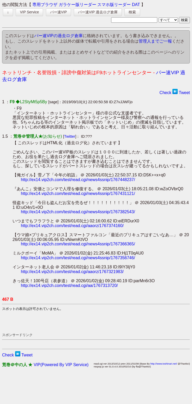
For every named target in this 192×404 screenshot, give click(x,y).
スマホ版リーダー (114, 4)
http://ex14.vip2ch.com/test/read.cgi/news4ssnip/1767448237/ (78, 179)
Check (165, 92)
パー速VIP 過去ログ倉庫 (98, 12)
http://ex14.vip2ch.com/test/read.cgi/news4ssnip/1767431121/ (78, 193)
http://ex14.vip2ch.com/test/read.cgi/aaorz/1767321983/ (72, 271)
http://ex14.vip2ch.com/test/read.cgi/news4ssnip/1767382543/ (78, 212)
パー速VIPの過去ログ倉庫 (58, 35)
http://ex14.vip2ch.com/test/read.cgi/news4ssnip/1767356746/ (78, 258)
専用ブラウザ (44, 4)
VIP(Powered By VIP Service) (61, 364)
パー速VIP (58, 12)
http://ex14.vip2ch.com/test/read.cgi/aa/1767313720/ (69, 285)
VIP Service (29, 12)
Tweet (184, 92)
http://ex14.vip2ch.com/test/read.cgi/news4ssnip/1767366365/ (78, 244)
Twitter (69, 136)
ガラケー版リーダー (77, 4)
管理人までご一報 (155, 41)
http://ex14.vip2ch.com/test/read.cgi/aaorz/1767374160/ (72, 225)
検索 (132, 12)
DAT (136, 4)
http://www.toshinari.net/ (163, 363)
